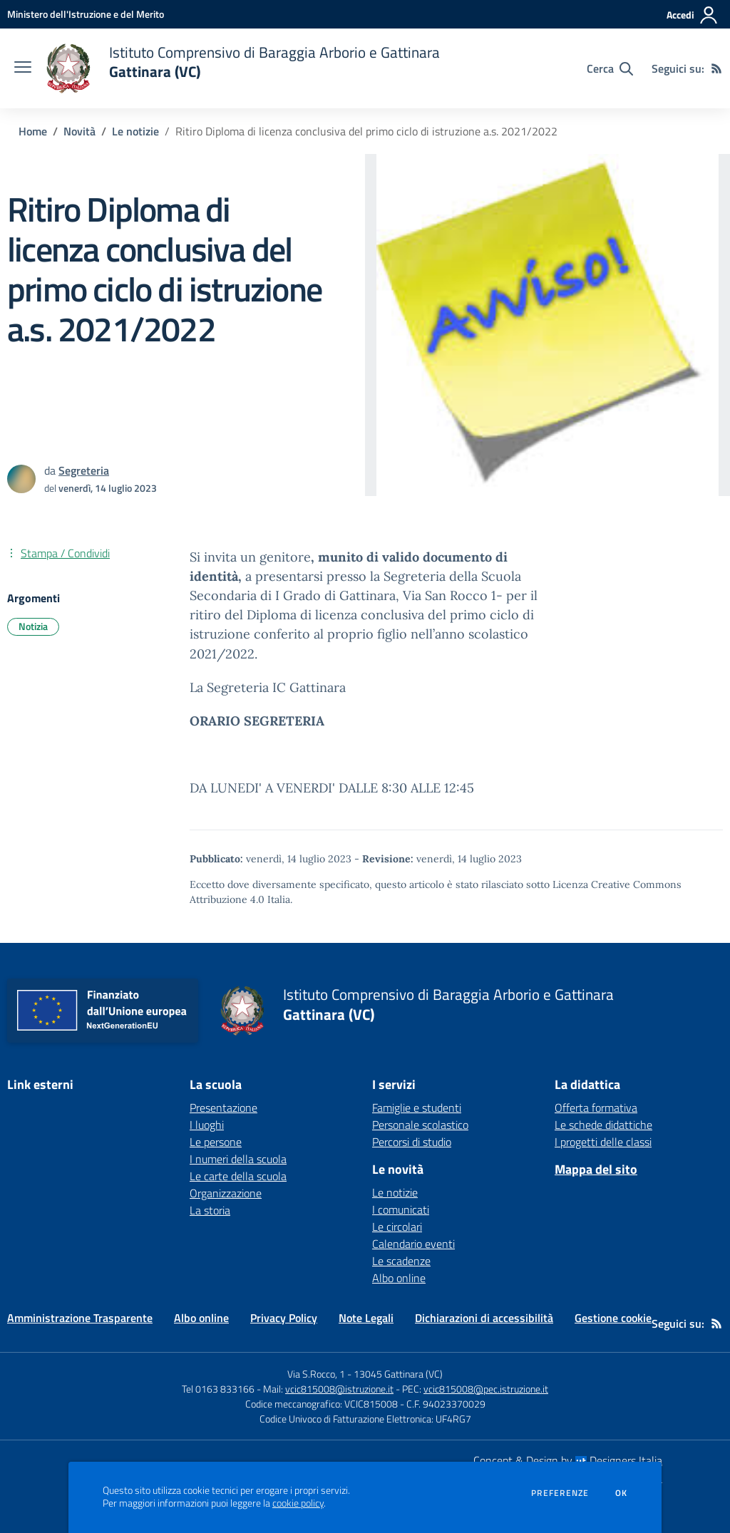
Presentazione (223, 1107)
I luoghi (207, 1124)
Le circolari (397, 1226)
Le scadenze (401, 1260)
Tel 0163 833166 (218, 1388)
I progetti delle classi (603, 1141)
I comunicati (400, 1209)
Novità (79, 131)
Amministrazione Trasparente (80, 1317)
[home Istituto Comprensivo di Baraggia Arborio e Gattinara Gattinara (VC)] (243, 68)
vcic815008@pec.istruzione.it (485, 1388)
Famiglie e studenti (416, 1107)
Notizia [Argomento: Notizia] (33, 626)
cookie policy (298, 1503)
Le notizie (135, 131)
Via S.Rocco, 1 (316, 1373)
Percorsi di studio (411, 1141)
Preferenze (560, 1493)
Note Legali (366, 1317)
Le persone (216, 1141)
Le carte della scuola (238, 1175)
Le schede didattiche (603, 1124)
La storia (210, 1210)
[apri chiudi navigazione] (22, 68)
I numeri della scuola (238, 1158)
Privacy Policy (283, 1317)
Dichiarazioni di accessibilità (484, 1317)
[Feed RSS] (716, 68)
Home (33, 131)
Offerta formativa (596, 1107)
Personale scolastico (420, 1124)
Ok (621, 1493)
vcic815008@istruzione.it (339, 1388)
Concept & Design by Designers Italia (567, 1460)
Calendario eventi (413, 1243)
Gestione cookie (613, 1317)
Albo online (399, 1277)
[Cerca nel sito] (609, 68)
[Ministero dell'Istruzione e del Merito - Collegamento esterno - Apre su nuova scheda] (85, 13)
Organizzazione (226, 1193)
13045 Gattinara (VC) (398, 1373)
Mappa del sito (596, 1169)
